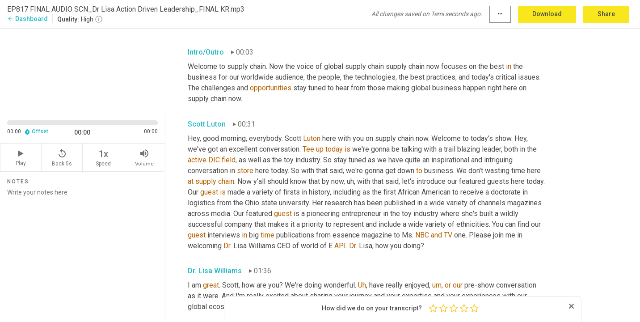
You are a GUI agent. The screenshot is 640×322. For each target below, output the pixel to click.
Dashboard (27, 18)
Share (606, 13)
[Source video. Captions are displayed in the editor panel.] (82, 70)
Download (547, 13)
